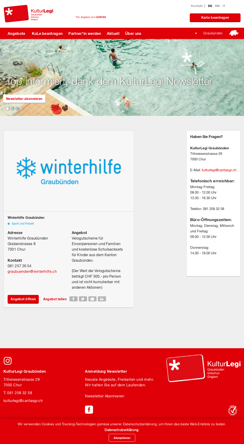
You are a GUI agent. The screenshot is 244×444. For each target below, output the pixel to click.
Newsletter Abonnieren (104, 396)
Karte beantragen (215, 17)
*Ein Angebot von (90, 17)
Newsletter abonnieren (24, 99)
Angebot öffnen (23, 299)
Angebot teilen (54, 299)
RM (218, 6)
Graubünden (213, 33)
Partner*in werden (84, 33)
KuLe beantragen (47, 33)
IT (224, 6)
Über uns (133, 33)
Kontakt (197, 6)
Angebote (16, 33)
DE (210, 6)
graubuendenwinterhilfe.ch (32, 271)
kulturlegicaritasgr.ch (219, 170)
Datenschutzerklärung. (122, 430)
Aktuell (113, 33)
